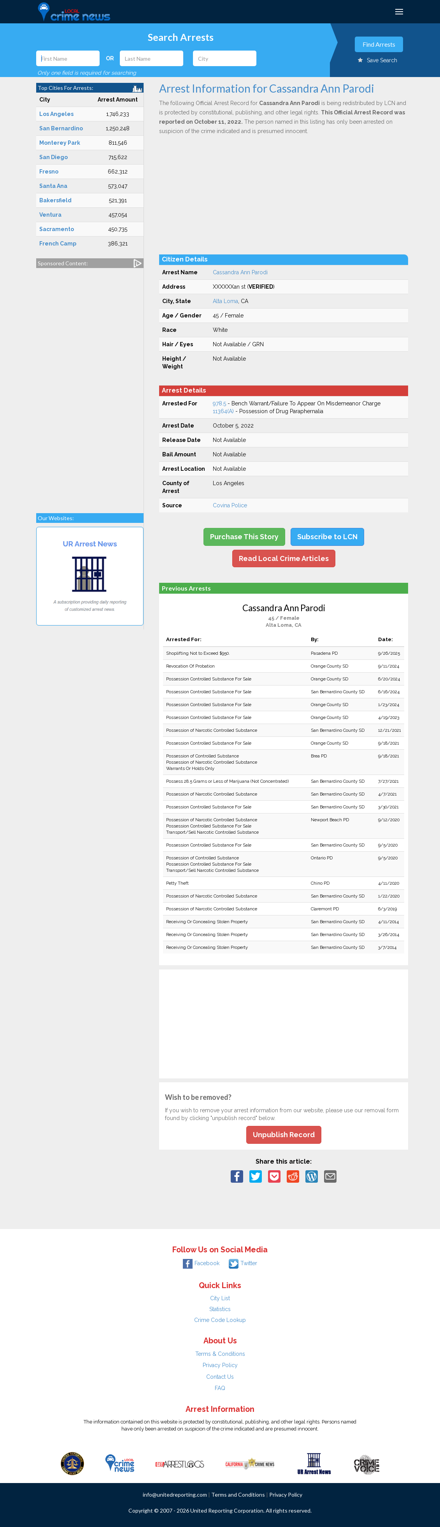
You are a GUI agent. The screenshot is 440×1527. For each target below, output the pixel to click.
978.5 (219, 403)
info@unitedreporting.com (175, 1494)
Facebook (201, 1263)
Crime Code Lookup (220, 1320)
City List (220, 1298)
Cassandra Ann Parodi (240, 272)
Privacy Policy (220, 1365)
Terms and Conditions (238, 1494)
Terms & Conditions (220, 1354)
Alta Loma (225, 301)
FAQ (220, 1388)
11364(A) (223, 411)
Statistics (220, 1309)
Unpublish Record (284, 1135)
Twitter (243, 1263)
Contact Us (220, 1377)
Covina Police (230, 505)
